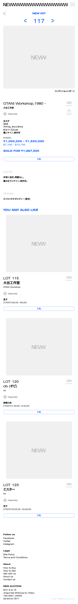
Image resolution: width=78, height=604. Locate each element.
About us (8, 576)
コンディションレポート (65, 91)
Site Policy (9, 554)
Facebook (8, 538)
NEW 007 (39, 13)
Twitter (6, 541)
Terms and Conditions (15, 557)
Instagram (8, 544)
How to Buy (9, 568)
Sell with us (9, 573)
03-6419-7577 (11, 598)
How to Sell (9, 570)
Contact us (9, 579)
